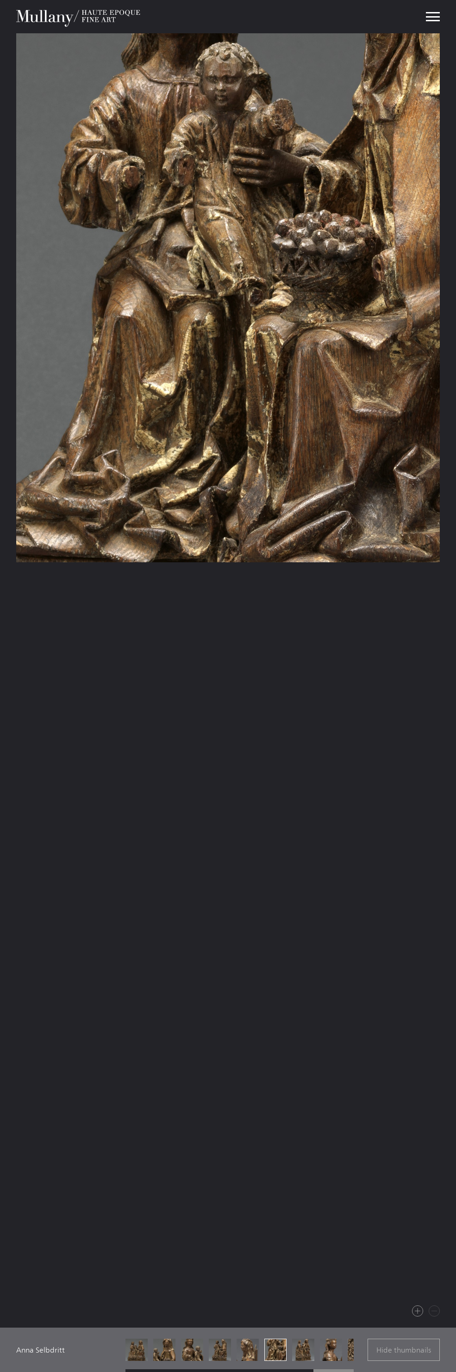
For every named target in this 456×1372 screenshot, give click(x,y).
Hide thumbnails (403, 1350)
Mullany (79, 17)
